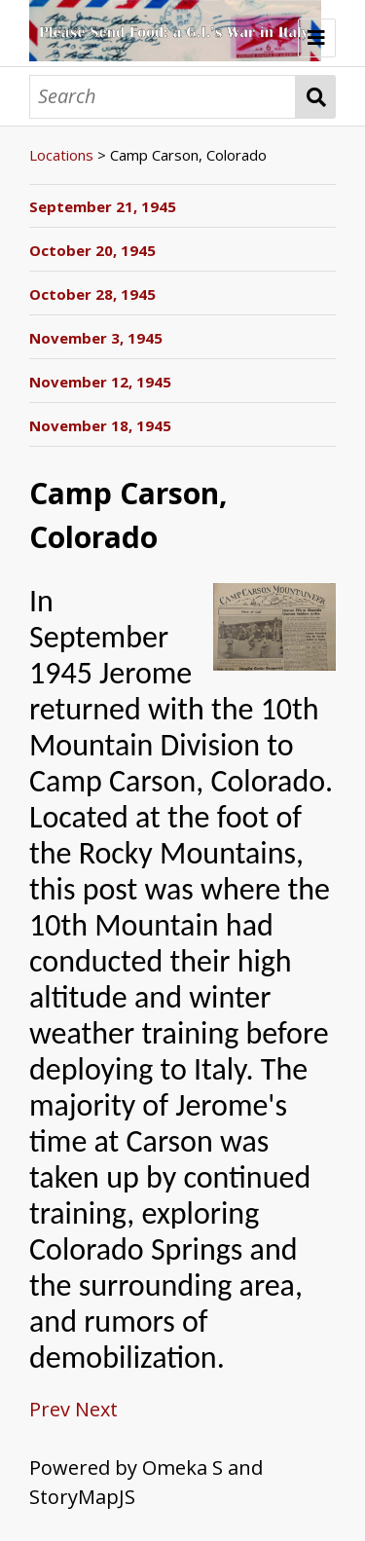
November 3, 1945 (96, 338)
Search (316, 97)
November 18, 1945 (100, 425)
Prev (49, 1409)
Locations (61, 155)
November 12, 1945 (100, 381)
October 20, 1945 (92, 250)
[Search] (162, 97)
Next (96, 1409)
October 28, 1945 (92, 294)
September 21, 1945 (102, 206)
